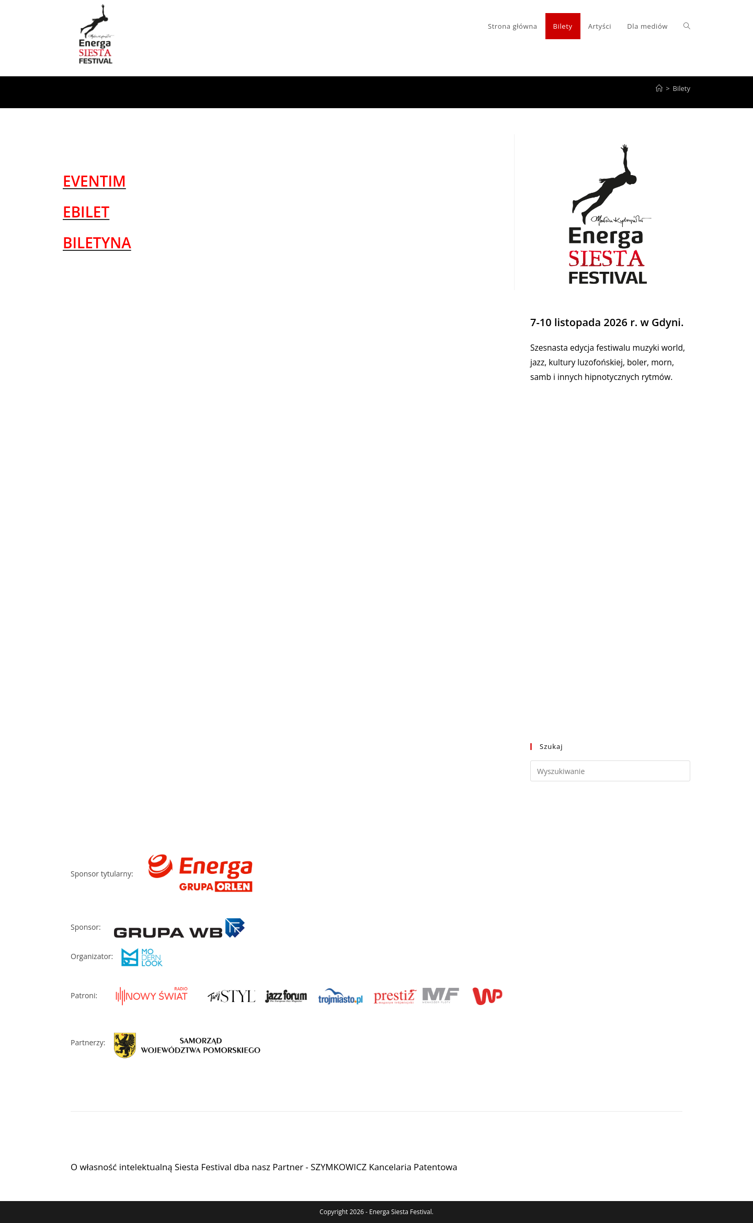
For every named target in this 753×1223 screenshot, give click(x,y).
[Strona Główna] (659, 88)
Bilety (681, 88)
